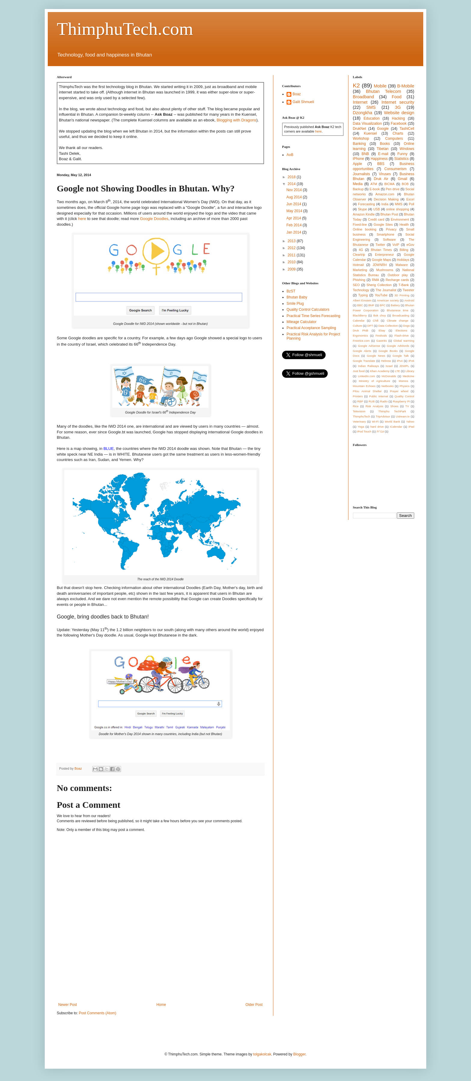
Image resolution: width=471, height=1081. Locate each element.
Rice (356, 406)
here (82, 218)
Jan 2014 (294, 232)
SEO (356, 285)
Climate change (397, 320)
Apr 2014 (294, 218)
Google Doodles (154, 218)
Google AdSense (369, 345)
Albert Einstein (362, 300)
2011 (292, 255)
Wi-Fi (375, 421)
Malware (402, 265)
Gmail (402, 179)
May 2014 (294, 211)
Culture (357, 325)
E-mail (383, 154)
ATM (373, 184)
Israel (389, 366)
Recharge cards (397, 280)
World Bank (392, 421)
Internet (360, 102)
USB (376, 209)
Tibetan (383, 149)
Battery (395, 305)
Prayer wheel (399, 391)
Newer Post (67, 1005)
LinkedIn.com (366, 376)
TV (407, 406)
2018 (292, 177)
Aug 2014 (294, 197)
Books (385, 144)
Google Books (388, 351)
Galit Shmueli (303, 102)
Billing (404, 250)
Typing (363, 295)
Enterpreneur (384, 254)
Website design (399, 112)
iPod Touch (364, 431)
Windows (407, 149)
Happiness (379, 159)
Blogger (299, 1054)
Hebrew (386, 360)
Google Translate (364, 360)
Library (410, 371)
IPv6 (411, 360)
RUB (372, 401)
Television (359, 411)
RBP (360, 401)
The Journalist (385, 290)
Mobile (380, 86)
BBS (380, 164)
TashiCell (407, 129)
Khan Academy (380, 371)
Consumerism (395, 169)
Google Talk (401, 355)
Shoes (394, 406)
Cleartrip (359, 254)
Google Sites (383, 224)
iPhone (358, 159)
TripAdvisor (383, 416)
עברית (380, 431)
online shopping (397, 209)
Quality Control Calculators (308, 309)
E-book (374, 189)
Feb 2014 (294, 225)
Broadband (363, 96)
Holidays (403, 259)
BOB (405, 184)
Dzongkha (362, 112)
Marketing (360, 270)
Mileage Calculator (301, 322)
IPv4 (400, 360)
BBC (360, 305)
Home (161, 1005)
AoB (290, 155)
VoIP (395, 244)
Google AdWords (398, 345)
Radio (383, 401)
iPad (411, 426)
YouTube (381, 295)
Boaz (297, 94)
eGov (410, 244)
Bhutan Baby (297, 297)
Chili (375, 320)
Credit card (376, 219)
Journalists (361, 174)
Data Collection (388, 325)
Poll (411, 204)
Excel (410, 199)
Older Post (254, 1005)
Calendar (359, 320)
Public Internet (378, 396)
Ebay (381, 330)
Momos (403, 381)
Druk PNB (360, 330)
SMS (370, 107)
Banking (359, 144)
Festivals (381, 335)
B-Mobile (405, 86)
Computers (394, 138)
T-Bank (404, 285)
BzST (291, 291)
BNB (365, 154)
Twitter (380, 244)
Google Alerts (362, 351)
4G (361, 250)
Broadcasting (400, 315)
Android (409, 300)
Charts (398, 133)
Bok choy (379, 315)
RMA (375, 280)
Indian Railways (368, 366)
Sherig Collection (379, 285)
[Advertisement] (166, 981)
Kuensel (370, 133)
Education (371, 118)
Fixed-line (360, 224)
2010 (292, 262)
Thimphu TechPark (392, 411)
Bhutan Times (381, 250)
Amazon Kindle (364, 214)
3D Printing (401, 295)
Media (358, 184)
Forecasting (366, 204)
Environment (400, 219)
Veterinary (359, 421)
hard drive (377, 426)
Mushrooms (384, 270)
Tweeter (408, 290)
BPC (383, 305)
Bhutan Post (389, 214)
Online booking (364, 229)
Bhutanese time (397, 310)
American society (388, 300)
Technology (361, 290)
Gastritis (381, 340)
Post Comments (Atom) (97, 1013)
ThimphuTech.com (125, 29)
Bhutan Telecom (383, 91)
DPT (370, 325)
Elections (401, 330)
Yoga (361, 426)
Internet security (397, 102)
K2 (356, 85)
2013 (292, 241)
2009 (292, 269)
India (384, 204)
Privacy (391, 229)
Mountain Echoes (364, 386)
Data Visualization (367, 123)
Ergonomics (360, 335)
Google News (376, 355)
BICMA (389, 184)
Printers (358, 396)
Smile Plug (295, 303)
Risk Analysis (374, 406)
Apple (357, 164)
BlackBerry (360, 315)
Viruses (385, 174)
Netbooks (387, 386)
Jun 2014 (294, 204)
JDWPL (404, 366)
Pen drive (393, 189)
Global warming (404, 340)
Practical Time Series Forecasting (313, 316)
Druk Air (381, 179)
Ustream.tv (402, 416)
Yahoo (410, 421)
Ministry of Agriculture (374, 381)
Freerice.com (361, 340)
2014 (292, 184)
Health (404, 224)
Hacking (398, 118)
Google (383, 129)
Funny (402, 154)
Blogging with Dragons (236, 120)
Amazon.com (384, 194)
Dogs (406, 325)
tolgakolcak (262, 1054)
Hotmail (358, 265)
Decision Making (386, 199)
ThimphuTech (361, 416)
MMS (398, 204)
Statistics (401, 159)
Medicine (408, 376)
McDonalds (389, 376)
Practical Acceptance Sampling (311, 328)
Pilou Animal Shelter (367, 391)
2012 (292, 248)
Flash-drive (401, 335)
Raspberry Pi (401, 401)
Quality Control (404, 396)
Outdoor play (397, 275)
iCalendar (396, 426)
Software (389, 239)
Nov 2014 (294, 190)
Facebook (399, 123)
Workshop (361, 138)
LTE (397, 371)
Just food (359, 371)
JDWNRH (380, 265)
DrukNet (359, 129)
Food (397, 96)
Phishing (359, 280)
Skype (362, 209)
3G (398, 107)
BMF (371, 305)
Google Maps (381, 259)
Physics (404, 386)
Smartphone (385, 234)
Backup (358, 189)
